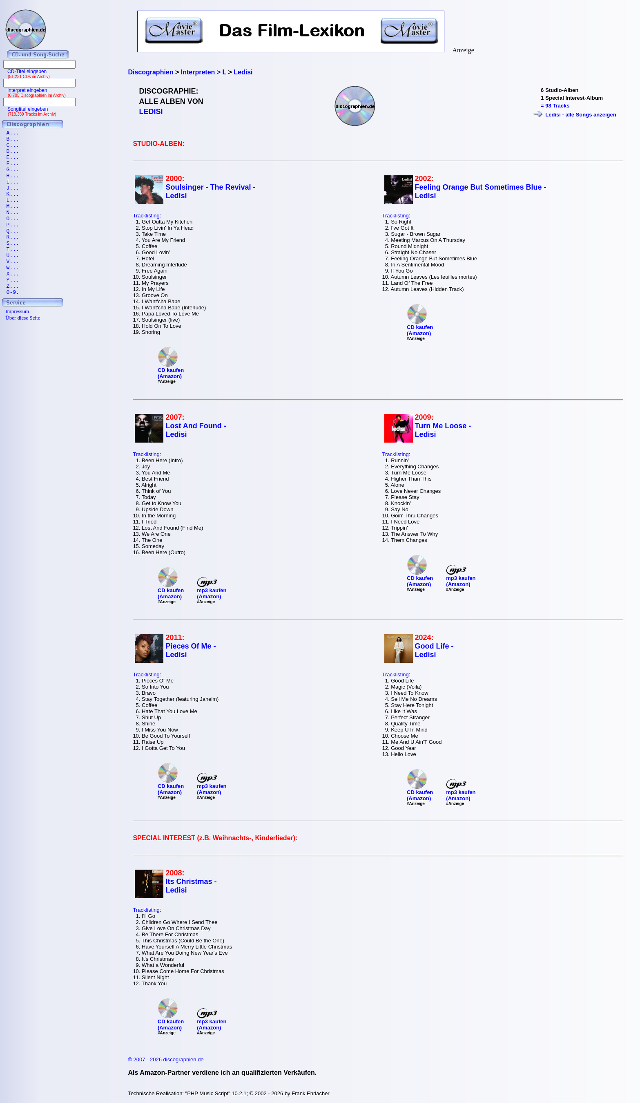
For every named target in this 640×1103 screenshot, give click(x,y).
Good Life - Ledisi (434, 650)
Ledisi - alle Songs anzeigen (580, 115)
